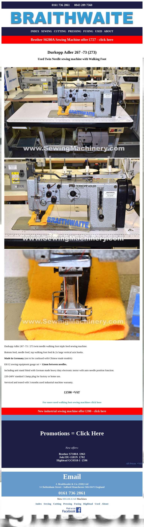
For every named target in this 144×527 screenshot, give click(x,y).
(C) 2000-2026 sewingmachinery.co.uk (72, 522)
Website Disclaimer (72, 517)
